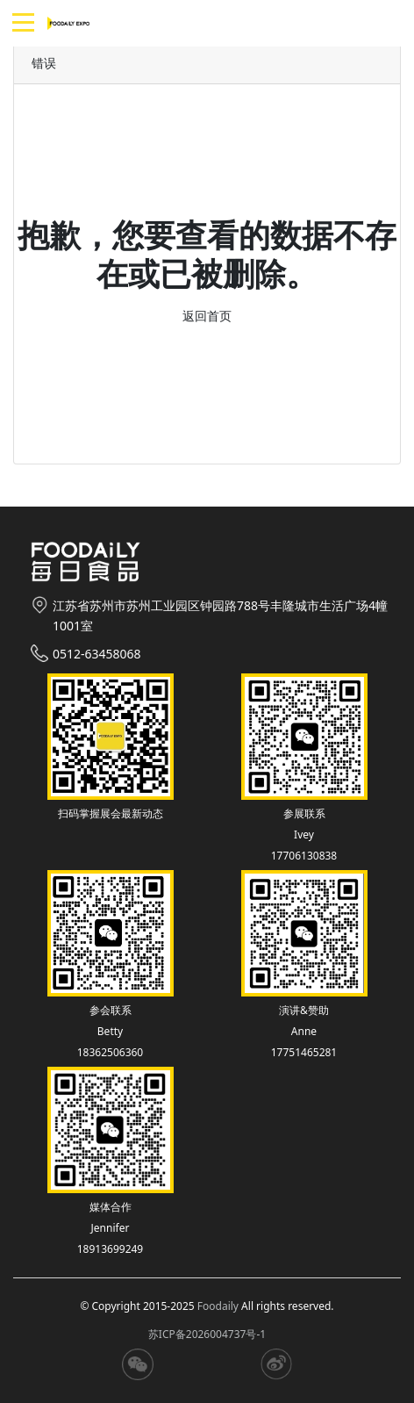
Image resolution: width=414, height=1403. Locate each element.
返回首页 (207, 315)
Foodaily (218, 1306)
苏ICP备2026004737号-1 (207, 1334)
